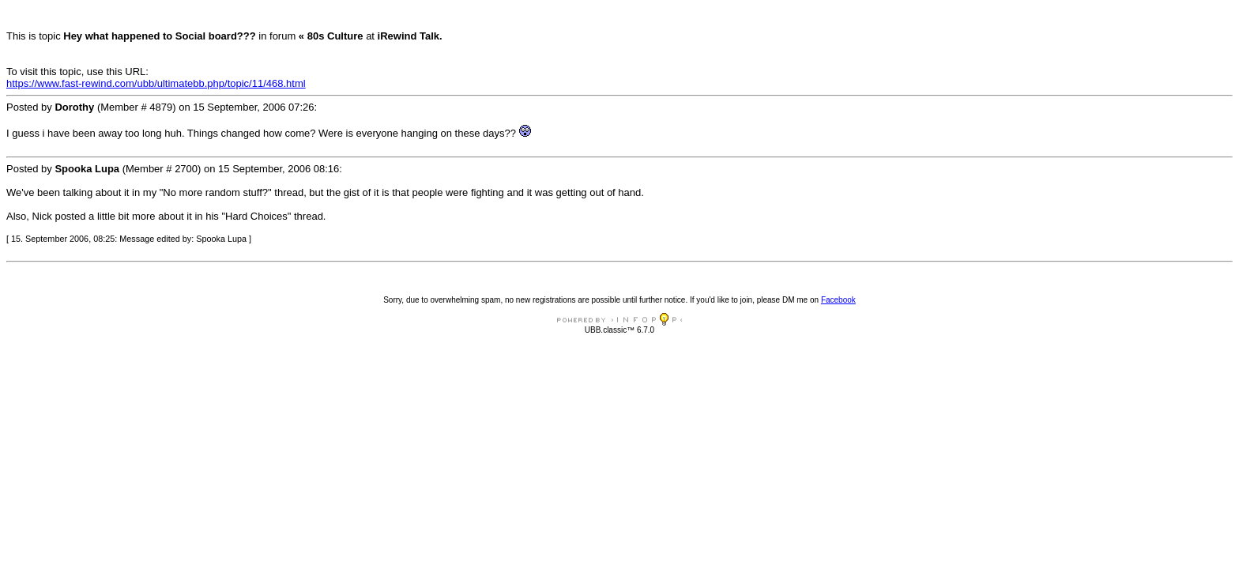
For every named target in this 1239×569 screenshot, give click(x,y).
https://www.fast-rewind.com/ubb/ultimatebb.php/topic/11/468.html (156, 83)
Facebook (838, 300)
